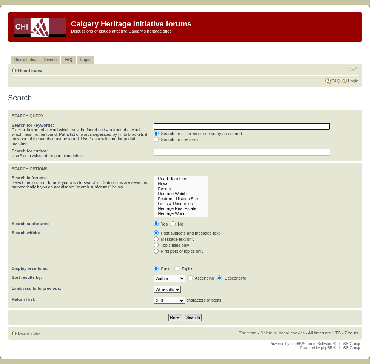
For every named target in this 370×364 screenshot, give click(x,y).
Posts (162, 268)
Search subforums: (30, 223)
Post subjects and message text (186, 233)
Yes (161, 224)
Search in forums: (29, 178)
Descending (231, 278)
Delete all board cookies (283, 333)
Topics (183, 268)
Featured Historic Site (181, 198)
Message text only (174, 239)
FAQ (335, 81)
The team (247, 333)
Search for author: (30, 151)
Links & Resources (181, 203)
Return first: (23, 299)
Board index (30, 70)
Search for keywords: (33, 125)
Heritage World (181, 213)
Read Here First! (181, 178)
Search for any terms (176, 139)
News (181, 183)
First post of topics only (179, 251)
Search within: (26, 232)
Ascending (201, 278)
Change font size (352, 68)
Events (181, 189)
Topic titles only (171, 245)
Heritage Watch (181, 193)
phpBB (296, 344)
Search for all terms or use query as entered (198, 133)
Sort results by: (27, 277)
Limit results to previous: (36, 288)
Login (353, 81)
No (177, 224)
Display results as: (30, 268)
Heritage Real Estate (181, 208)
